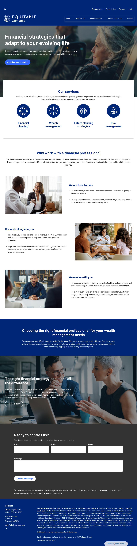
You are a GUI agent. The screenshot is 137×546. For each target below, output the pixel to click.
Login (131, 2)
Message (18, 459)
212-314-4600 (119, 508)
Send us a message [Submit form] (24, 479)
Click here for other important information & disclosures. (57, 532)
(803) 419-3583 (15, 510)
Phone (90, 444)
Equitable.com (97, 2)
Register (122, 2)
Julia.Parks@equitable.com (15, 525)
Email (53, 444)
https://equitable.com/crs (99, 525)
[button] (68, 12)
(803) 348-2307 (16, 512)
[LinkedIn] (5, 2)
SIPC (43, 511)
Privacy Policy (111, 2)
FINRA (39, 511)
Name (16, 444)
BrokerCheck (87, 537)
